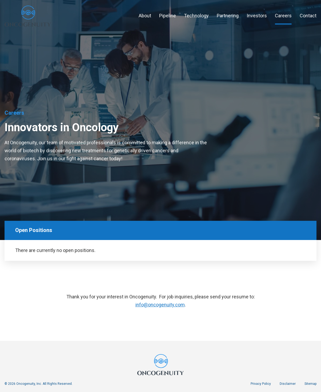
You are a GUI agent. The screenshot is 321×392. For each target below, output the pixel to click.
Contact (308, 15)
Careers (283, 15)
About (145, 15)
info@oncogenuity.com (160, 306)
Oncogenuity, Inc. (29, 384)
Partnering (228, 15)
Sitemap (310, 384)
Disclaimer (288, 384)
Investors (257, 15)
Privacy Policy (261, 384)
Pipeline (167, 15)
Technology (196, 15)
